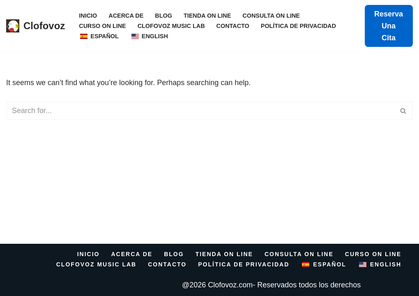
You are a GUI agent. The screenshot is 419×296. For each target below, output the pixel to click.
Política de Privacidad (298, 26)
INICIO (88, 15)
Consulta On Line (271, 15)
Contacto (232, 26)
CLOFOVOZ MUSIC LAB (171, 26)
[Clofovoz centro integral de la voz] (35, 26)
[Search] (200, 111)
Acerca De (125, 15)
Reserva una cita (388, 26)
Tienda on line (207, 15)
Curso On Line (102, 26)
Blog (163, 15)
